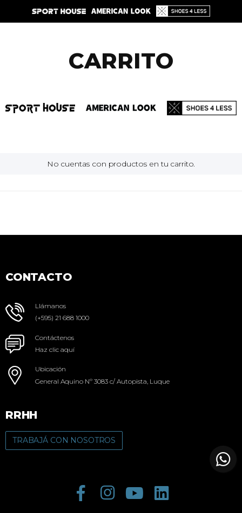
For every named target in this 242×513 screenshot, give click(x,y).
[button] (223, 459)
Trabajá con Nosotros (64, 440)
